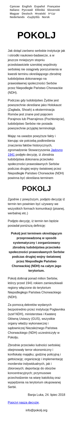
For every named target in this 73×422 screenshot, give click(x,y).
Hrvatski (40, 13)
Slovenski (53, 9)
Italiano (14, 9)
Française (53, 6)
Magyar (14, 13)
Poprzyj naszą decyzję (23, 402)
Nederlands (17, 17)
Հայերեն (33, 17)
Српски (15, 6)
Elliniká (40, 9)
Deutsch (27, 13)
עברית (51, 13)
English (27, 6)
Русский (27, 9)
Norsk (46, 17)
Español (39, 6)
